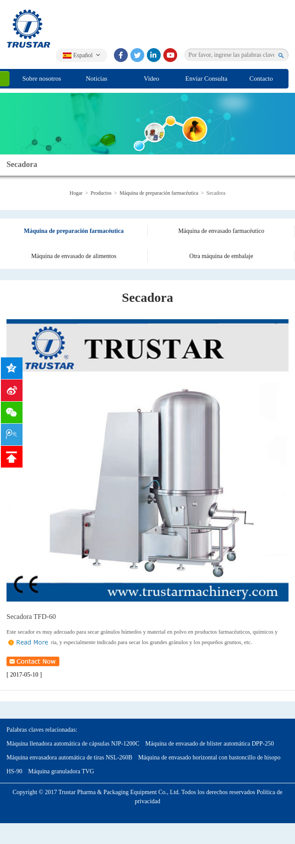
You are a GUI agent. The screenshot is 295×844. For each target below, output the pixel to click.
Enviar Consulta (206, 78)
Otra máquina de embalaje (221, 256)
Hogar (76, 193)
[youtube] (170, 55)
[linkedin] (154, 55)
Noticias (96, 78)
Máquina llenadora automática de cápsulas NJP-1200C (72, 743)
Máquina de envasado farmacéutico (221, 231)
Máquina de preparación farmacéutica (159, 193)
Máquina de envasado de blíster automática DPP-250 (209, 743)
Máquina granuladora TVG (61, 771)
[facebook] (121, 55)
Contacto (261, 78)
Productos (101, 193)
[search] (281, 55)
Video (151, 78)
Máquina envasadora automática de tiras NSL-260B (69, 757)
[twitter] (137, 55)
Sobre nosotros (42, 78)
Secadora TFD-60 (31, 616)
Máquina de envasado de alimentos (74, 256)
